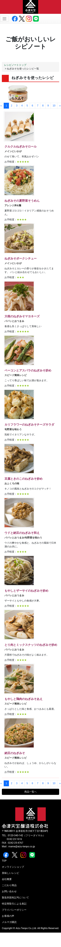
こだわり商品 (9, 885)
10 (54, 105)
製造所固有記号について (15, 897)
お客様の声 (8, 915)
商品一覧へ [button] (30, 791)
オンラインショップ (13, 866)
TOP (4, 860)
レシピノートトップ (15, 65)
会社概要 (7, 879)
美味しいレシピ (10, 873)
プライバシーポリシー (14, 909)
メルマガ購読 (9, 922)
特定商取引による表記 (14, 903)
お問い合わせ (9, 891)
